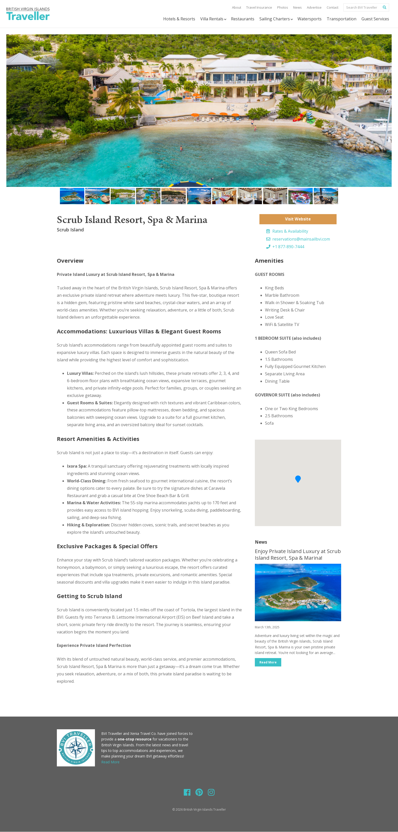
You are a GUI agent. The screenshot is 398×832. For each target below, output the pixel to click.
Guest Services (375, 19)
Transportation (341, 19)
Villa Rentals (213, 19)
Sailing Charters (276, 19)
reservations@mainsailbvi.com (298, 239)
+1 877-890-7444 (285, 247)
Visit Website (298, 219)
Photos (282, 7)
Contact (332, 7)
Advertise (314, 7)
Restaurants (242, 19)
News (297, 7)
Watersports (309, 19)
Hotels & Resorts (179, 19)
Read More (268, 663)
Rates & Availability (287, 231)
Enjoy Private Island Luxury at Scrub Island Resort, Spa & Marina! (298, 554)
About (236, 7)
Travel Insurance (259, 7)
